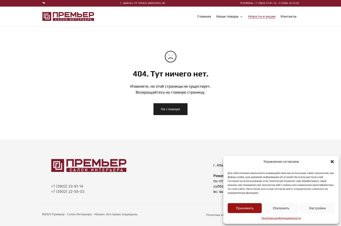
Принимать (244, 208)
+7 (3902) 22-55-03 (68, 191)
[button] (332, 161)
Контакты (288, 16)
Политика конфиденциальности (281, 218)
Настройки (317, 208)
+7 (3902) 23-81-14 (67, 186)
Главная (204, 16)
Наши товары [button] (229, 16)
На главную (170, 109)
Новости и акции (261, 16)
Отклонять (281, 208)
